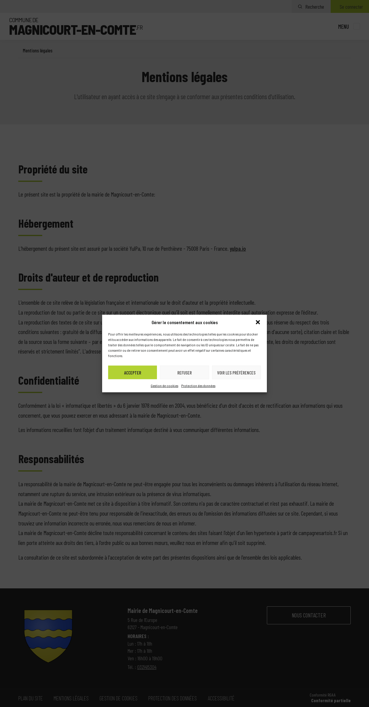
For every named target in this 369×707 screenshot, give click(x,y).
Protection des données (198, 385)
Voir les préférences (236, 372)
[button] (258, 322)
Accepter (132, 372)
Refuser (184, 372)
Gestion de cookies (164, 385)
